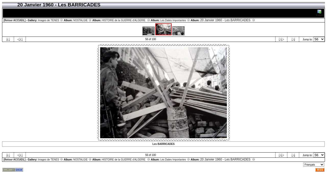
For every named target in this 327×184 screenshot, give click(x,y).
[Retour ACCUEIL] (15, 20)
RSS (320, 169)
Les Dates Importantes (175, 20)
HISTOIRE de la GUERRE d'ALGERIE (126, 20)
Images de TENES (50, 20)
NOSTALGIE (82, 20)
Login (319, 13)
